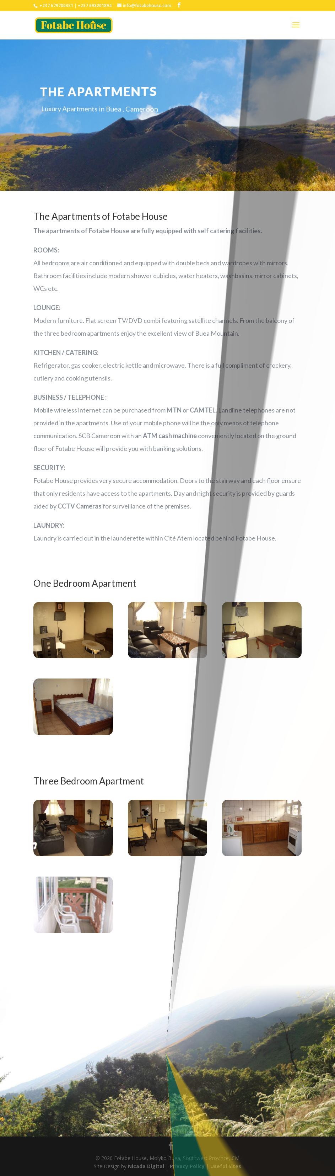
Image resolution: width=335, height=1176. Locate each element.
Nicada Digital (147, 1166)
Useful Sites (225, 1166)
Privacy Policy (188, 1166)
